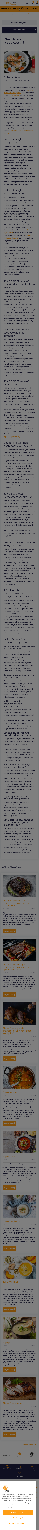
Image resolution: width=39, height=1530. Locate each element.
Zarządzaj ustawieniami (18, 1523)
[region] (18, 1505)
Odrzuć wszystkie (17, 1518)
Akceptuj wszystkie (18, 1512)
